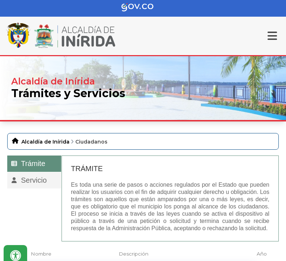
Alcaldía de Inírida (45, 141)
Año (262, 254)
